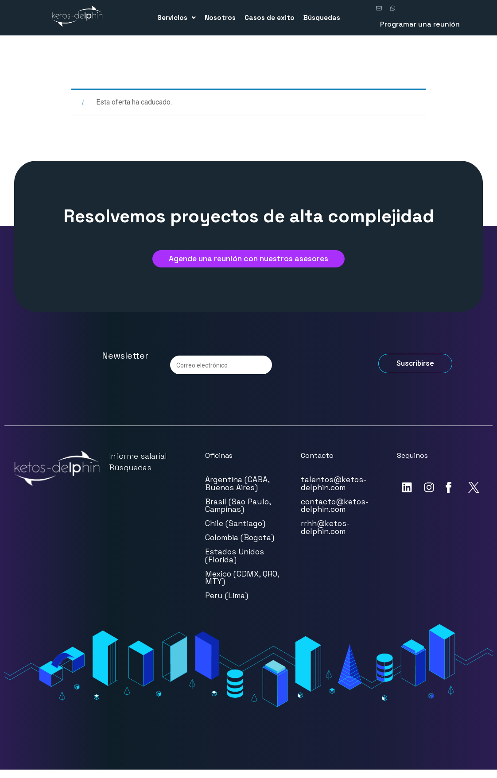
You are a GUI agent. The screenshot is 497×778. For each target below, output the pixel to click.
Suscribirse (415, 372)
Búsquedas (321, 17)
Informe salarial (138, 464)
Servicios (176, 17)
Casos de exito (270, 17)
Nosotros (220, 17)
